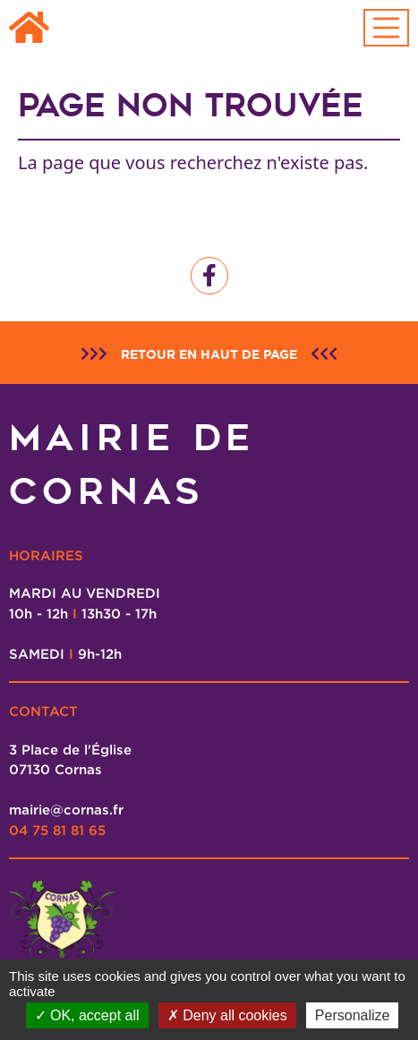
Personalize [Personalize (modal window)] (352, 1015)
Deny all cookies (227, 1015)
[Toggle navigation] (386, 28)
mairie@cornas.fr (66, 809)
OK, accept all (87, 1015)
